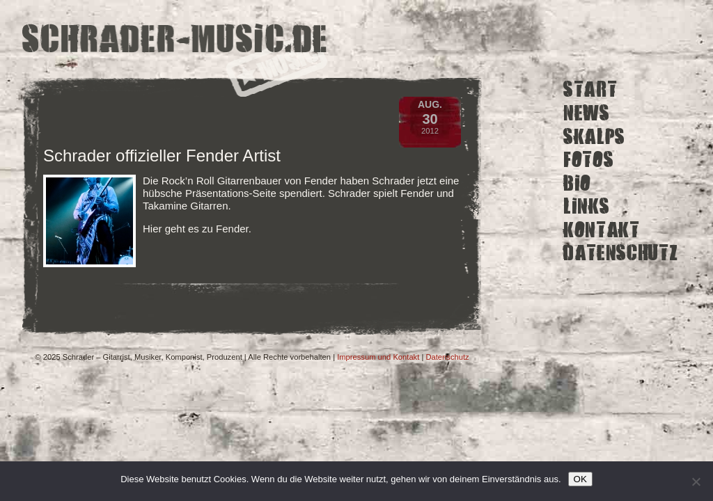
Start (590, 89)
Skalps (594, 136)
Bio (577, 182)
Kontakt (601, 229)
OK (580, 479)
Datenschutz (620, 252)
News (586, 113)
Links (586, 206)
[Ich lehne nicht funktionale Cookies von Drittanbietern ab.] (696, 481)
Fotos (588, 159)
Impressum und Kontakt (378, 357)
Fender (232, 228)
